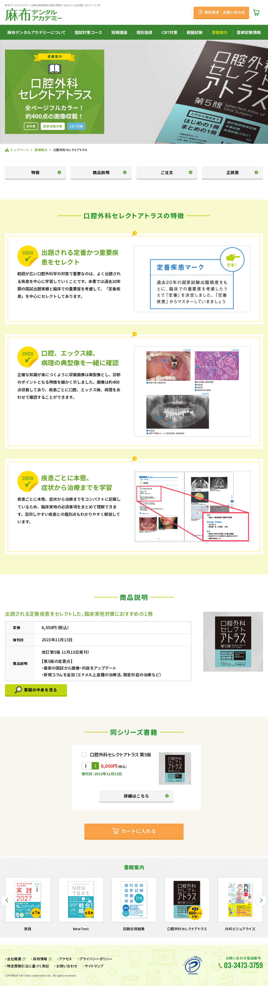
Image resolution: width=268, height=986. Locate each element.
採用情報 (40, 958)
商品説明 (101, 172)
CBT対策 (170, 32)
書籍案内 (220, 32)
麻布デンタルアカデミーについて (36, 32)
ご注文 (167, 172)
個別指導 (144, 32)
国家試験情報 (249, 32)
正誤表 (232, 172)
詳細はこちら (136, 796)
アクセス (65, 958)
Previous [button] (6, 900)
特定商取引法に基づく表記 (28, 965)
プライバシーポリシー (96, 958)
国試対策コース (88, 32)
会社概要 (14, 958)
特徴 (35, 172)
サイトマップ (94, 965)
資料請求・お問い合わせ (224, 12)
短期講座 (119, 32)
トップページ (19, 150)
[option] (28, 904)
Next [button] (261, 900)
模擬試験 (195, 32)
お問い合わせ (66, 965)
